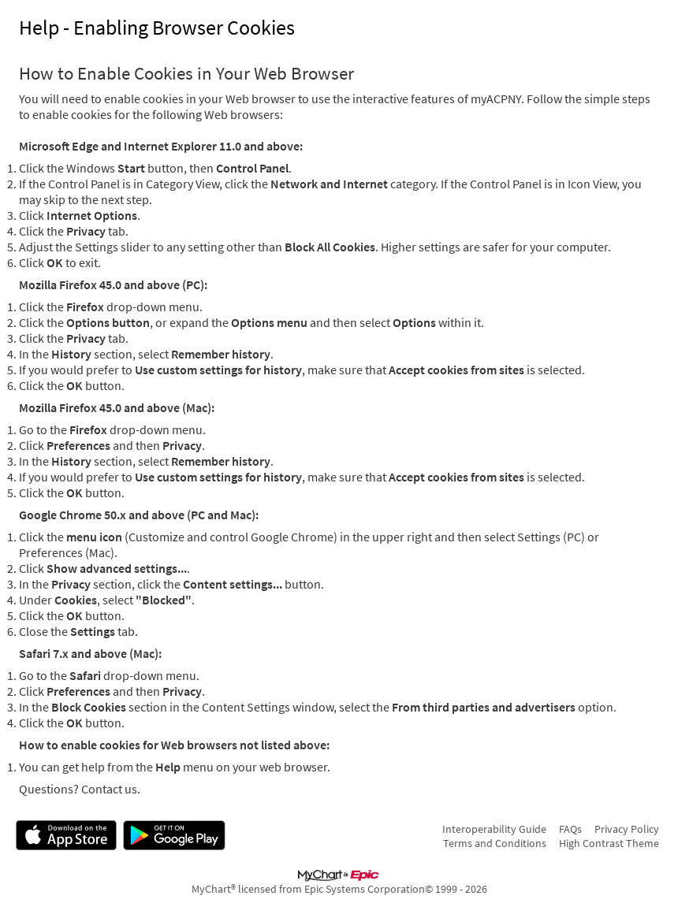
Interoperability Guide (494, 829)
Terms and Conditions (494, 843)
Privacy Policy (626, 829)
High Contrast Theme (609, 843)
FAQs (570, 829)
